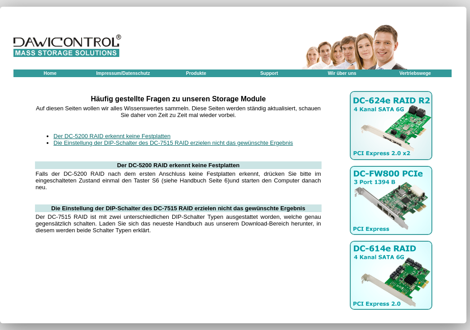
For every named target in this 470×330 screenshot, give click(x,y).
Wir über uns (342, 73)
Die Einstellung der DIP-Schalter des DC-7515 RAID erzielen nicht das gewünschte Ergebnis (173, 142)
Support (269, 73)
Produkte (196, 73)
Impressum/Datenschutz (123, 73)
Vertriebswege (415, 73)
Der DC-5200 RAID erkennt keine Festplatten (111, 136)
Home (50, 73)
